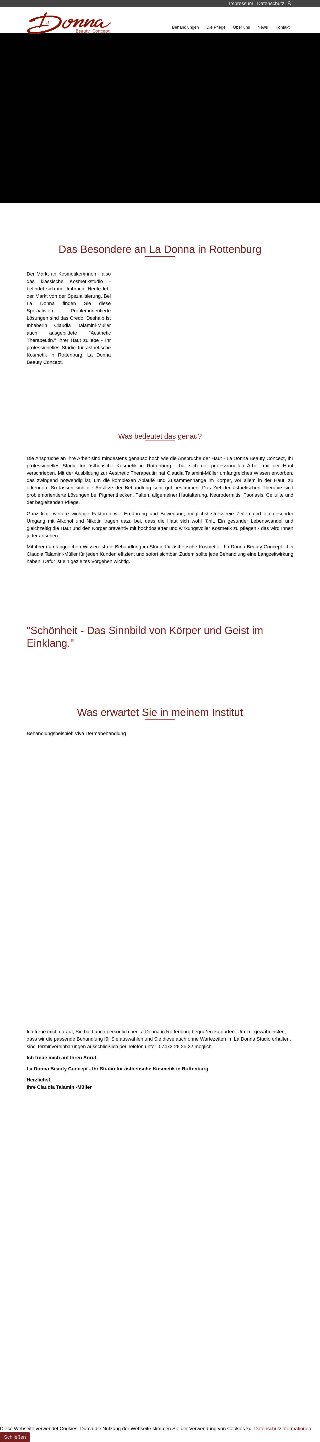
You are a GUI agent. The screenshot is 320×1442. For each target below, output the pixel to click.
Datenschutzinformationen (282, 1428)
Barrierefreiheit (43, 1282)
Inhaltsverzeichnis (46, 1259)
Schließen (15, 1437)
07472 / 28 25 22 (49, 1378)
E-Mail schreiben (49, 1386)
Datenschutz (270, 3)
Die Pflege (216, 27)
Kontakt (283, 27)
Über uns (241, 27)
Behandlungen (185, 27)
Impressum (241, 3)
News (263, 27)
